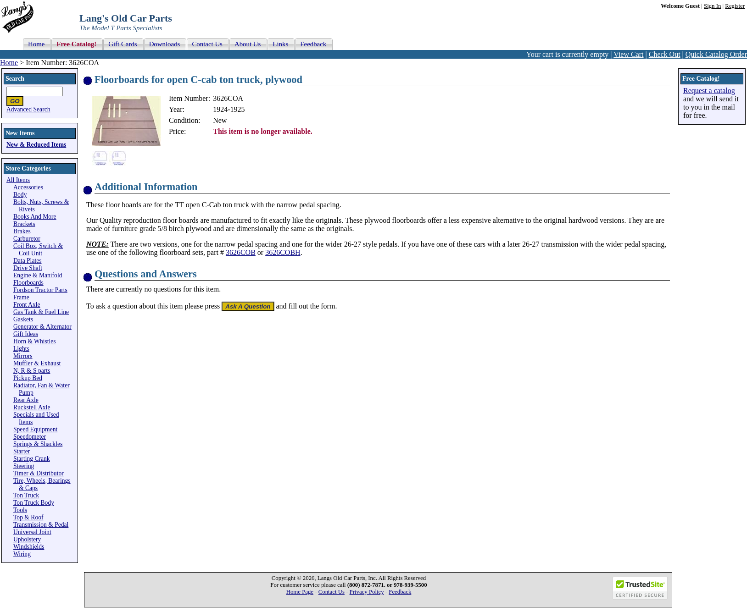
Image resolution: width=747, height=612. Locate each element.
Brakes (22, 231)
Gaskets (23, 319)
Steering (23, 466)
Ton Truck (26, 495)
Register (735, 6)
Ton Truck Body (33, 502)
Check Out (664, 54)
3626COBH (282, 252)
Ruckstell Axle (31, 407)
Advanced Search (28, 109)
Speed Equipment (35, 429)
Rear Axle (26, 400)
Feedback (400, 592)
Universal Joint (32, 532)
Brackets (24, 224)
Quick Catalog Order (716, 54)
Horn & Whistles (34, 341)
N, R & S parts (31, 370)
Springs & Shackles (37, 444)
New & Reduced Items (36, 144)
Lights (21, 348)
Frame (21, 297)
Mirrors (23, 356)
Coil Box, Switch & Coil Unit (38, 250)
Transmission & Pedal (40, 524)
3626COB (241, 252)
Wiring (22, 554)
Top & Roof (28, 517)
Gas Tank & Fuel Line (41, 312)
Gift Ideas (25, 334)
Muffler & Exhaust (37, 363)
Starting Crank (31, 458)
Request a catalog (709, 90)
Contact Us (331, 592)
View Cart (628, 54)
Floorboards (28, 282)
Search (15, 78)
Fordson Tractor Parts (40, 290)
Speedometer (29, 436)
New (220, 120)
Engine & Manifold (37, 275)
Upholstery (27, 539)
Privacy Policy (367, 592)
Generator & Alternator (42, 326)
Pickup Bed (27, 378)
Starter (21, 451)
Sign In (712, 6)
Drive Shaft (27, 268)
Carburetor (26, 238)
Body (20, 194)
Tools (20, 510)
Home (9, 62)
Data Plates (27, 260)
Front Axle (26, 304)
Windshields (28, 546)
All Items (18, 179)
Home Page (299, 592)
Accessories (28, 187)
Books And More (34, 216)
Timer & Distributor (38, 473)
